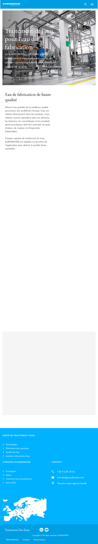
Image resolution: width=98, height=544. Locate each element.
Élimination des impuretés (17, 448)
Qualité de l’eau (13, 452)
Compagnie (11, 471)
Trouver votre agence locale (72, 483)
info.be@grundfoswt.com (70, 477)
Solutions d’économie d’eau (18, 456)
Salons (9, 475)
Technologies (11, 445)
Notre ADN (11, 483)
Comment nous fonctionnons (19, 479)
